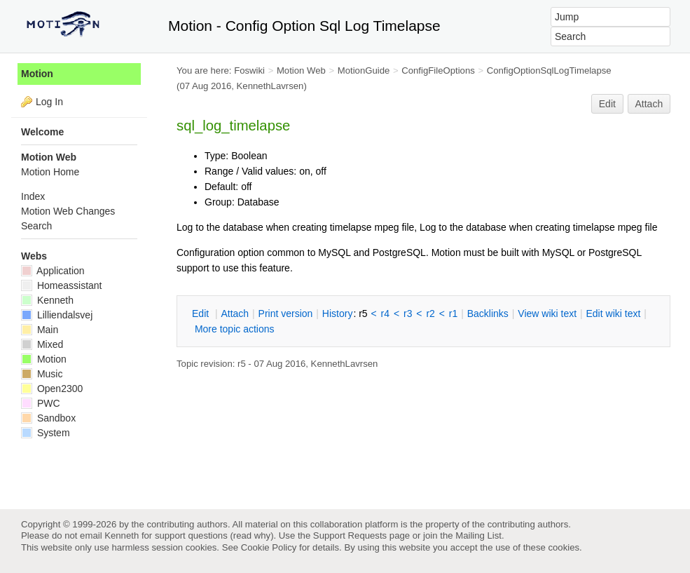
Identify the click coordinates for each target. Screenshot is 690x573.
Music (41, 373)
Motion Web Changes (68, 211)
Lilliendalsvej (56, 315)
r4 (385, 313)
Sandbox (48, 418)
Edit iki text (613, 313)
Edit (607, 103)
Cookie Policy (269, 547)
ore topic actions (235, 329)
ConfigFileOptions (438, 70)
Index (33, 196)
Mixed (42, 344)
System (45, 432)
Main (39, 329)
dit (202, 313)
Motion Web (301, 70)
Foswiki (249, 70)
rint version (285, 313)
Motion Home (50, 171)
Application (53, 270)
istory (337, 313)
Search (36, 225)
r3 (407, 313)
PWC (40, 403)
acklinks (488, 313)
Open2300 (52, 388)
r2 (430, 313)
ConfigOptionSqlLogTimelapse (549, 70)
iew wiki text (547, 313)
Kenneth (47, 300)
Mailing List (478, 535)
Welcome (42, 131)
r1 (453, 313)
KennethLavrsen (270, 86)
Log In (49, 101)
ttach (235, 313)
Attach (649, 103)
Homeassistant (61, 285)
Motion (37, 73)
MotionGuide (364, 70)
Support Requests (350, 535)
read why (251, 535)
